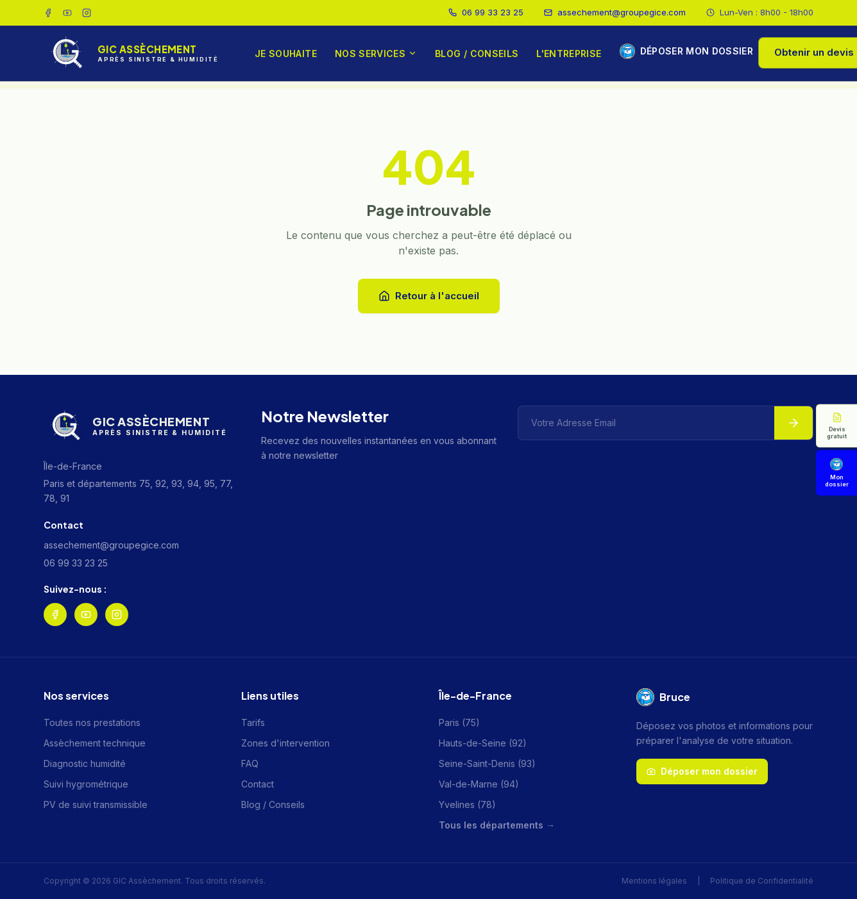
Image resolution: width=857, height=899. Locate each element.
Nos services (376, 53)
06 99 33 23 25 (485, 12)
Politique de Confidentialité (761, 881)
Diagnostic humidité (85, 763)
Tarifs (253, 722)
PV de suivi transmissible (96, 804)
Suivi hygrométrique (86, 784)
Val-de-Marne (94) (479, 784)
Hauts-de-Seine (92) (483, 743)
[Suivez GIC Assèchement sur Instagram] (86, 12)
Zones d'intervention (285, 743)
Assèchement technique (95, 743)
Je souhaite (286, 53)
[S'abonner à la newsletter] (793, 423)
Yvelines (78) (467, 804)
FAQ (250, 763)
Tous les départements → (497, 825)
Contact (257, 784)
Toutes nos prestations (92, 722)
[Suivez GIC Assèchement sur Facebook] (48, 12)
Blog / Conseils (476, 53)
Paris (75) (459, 722)
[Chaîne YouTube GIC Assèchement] (67, 12)
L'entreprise (568, 53)
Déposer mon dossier (679, 51)
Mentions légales (654, 881)
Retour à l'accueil (428, 296)
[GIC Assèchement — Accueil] (131, 53)
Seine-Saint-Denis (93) (487, 763)
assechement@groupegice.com (615, 12)
